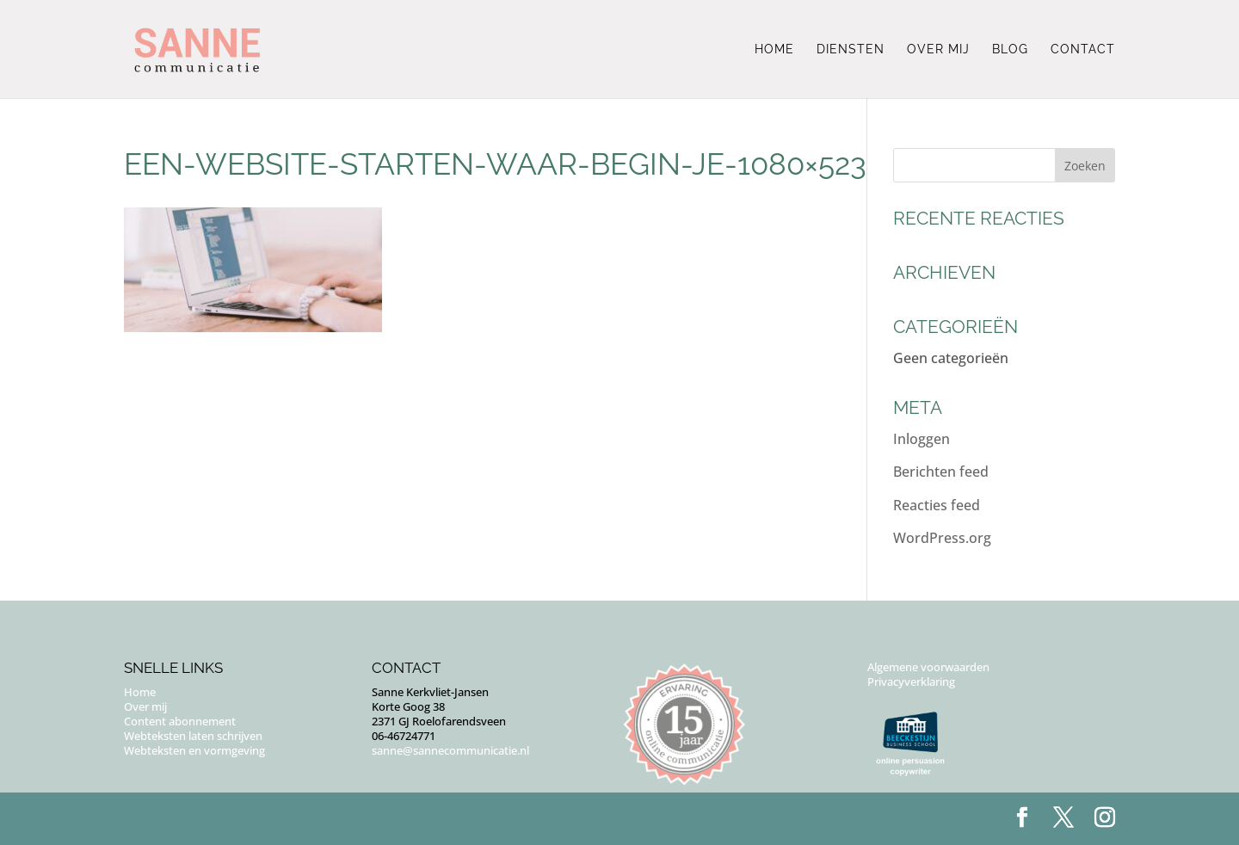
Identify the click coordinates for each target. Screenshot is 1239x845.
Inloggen (921, 438)
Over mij (938, 49)
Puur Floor (229, 818)
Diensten (851, 49)
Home (774, 49)
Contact (1083, 49)
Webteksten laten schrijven (193, 735)
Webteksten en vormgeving (194, 750)
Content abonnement (180, 721)
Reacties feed (936, 505)
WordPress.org (942, 537)
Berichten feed (941, 471)
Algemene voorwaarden (928, 667)
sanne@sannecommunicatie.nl (450, 750)
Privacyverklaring (911, 681)
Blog (1010, 49)
